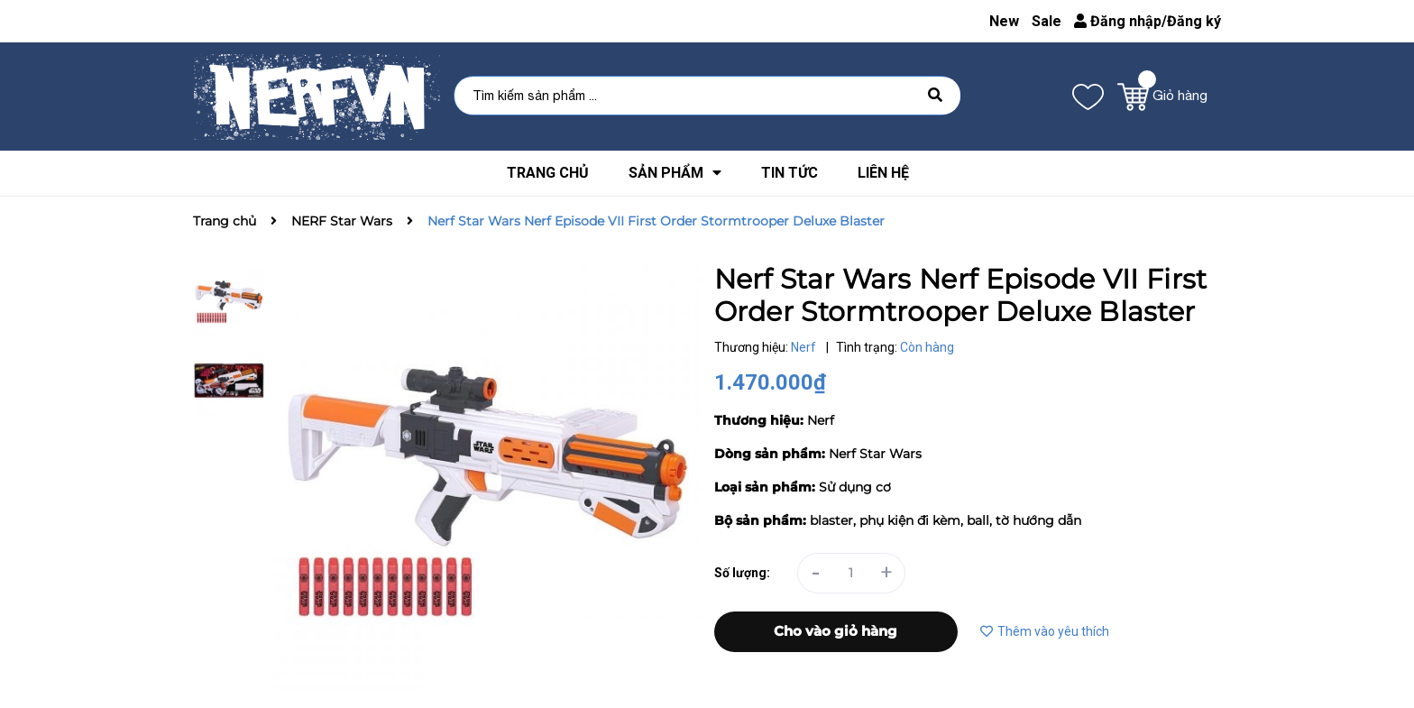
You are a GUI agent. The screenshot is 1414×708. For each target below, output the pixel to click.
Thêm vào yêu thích (1044, 631)
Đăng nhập (1118, 21)
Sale (1046, 21)
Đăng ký (1194, 21)
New (1004, 21)
